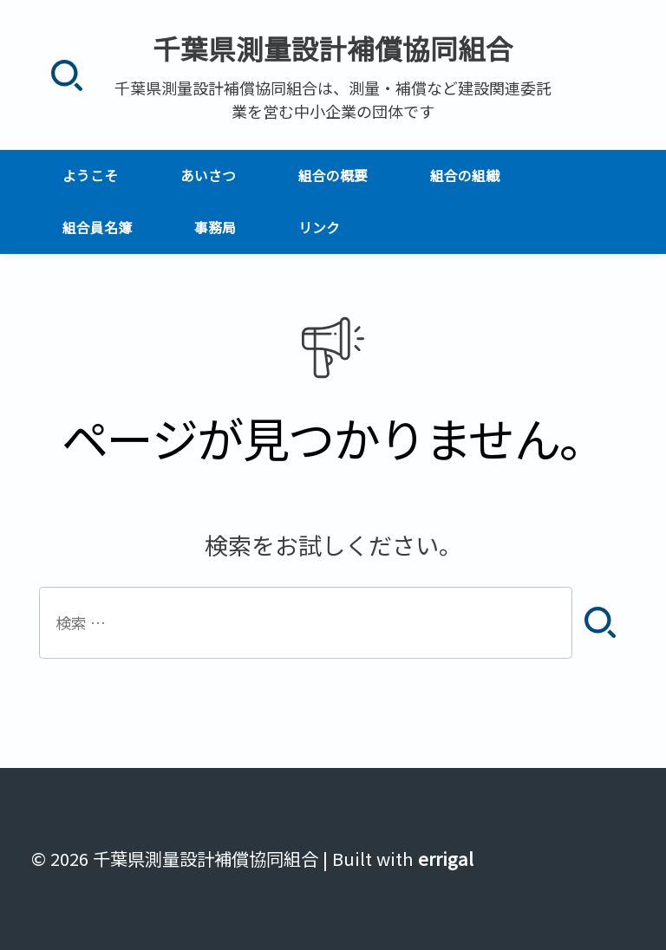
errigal (445, 858)
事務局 (215, 228)
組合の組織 (465, 175)
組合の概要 (333, 175)
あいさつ (208, 175)
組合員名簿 (97, 228)
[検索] (66, 74)
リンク (319, 228)
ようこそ (90, 175)
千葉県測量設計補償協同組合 (333, 48)
